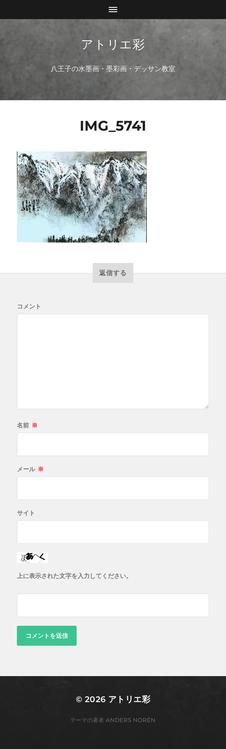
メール (30, 469)
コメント (29, 306)
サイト (26, 513)
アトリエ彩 (113, 44)
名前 (27, 425)
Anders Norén (130, 719)
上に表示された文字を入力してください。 (74, 576)
